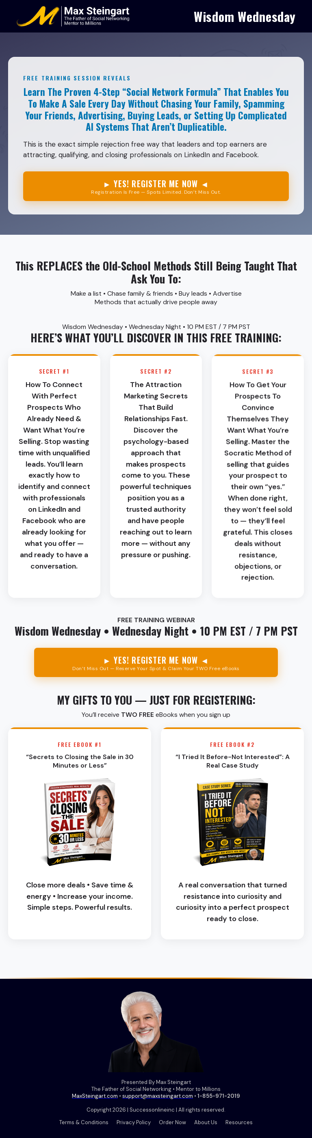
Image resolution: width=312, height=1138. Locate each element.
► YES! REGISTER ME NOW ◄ (156, 186)
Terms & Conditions (83, 1122)
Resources (239, 1122)
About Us (205, 1122)
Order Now (172, 1122)
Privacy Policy (134, 1122)
